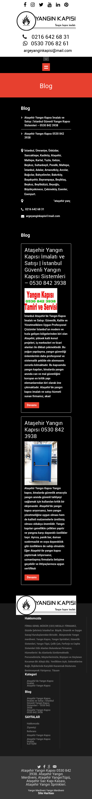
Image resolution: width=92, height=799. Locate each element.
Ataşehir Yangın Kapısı (39, 685)
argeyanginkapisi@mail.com (48, 51)
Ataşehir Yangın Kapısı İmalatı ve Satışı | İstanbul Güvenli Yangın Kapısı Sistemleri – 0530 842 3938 (47, 121)
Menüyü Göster (46, 67)
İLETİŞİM (31, 743)
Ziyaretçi (31, 727)
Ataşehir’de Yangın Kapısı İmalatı (40, 682)
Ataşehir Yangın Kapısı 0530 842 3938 (39, 711)
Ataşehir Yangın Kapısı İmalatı (39, 740)
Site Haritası (46, 793)
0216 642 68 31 (51, 37)
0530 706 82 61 (50, 44)
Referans (31, 731)
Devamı (32, 405)
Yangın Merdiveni (37, 790)
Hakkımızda (33, 723)
